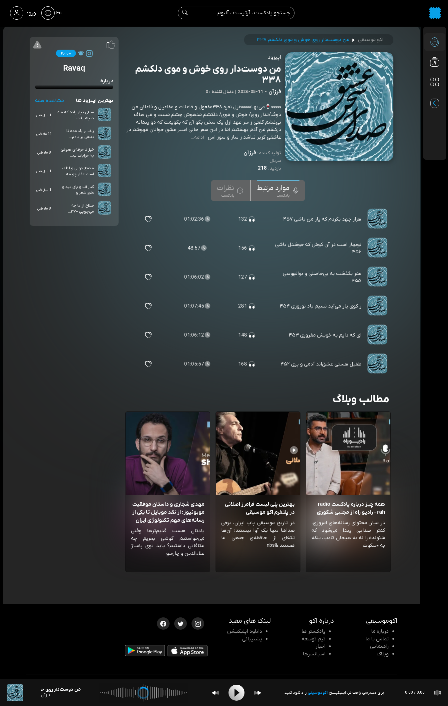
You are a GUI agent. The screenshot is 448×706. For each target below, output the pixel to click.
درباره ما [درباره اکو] (380, 631)
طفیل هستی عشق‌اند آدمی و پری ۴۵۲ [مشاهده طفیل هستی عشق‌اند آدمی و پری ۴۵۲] (320, 364)
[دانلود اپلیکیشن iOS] (188, 652)
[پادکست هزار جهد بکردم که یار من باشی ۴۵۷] (378, 219)
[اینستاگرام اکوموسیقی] (198, 623)
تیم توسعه (313, 639)
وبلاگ (383, 654)
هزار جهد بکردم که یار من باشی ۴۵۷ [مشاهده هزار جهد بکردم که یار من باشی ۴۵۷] (322, 219)
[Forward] (257, 693)
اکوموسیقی (318, 692)
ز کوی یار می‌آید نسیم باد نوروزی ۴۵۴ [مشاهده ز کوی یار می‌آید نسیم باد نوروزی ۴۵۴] (320, 306)
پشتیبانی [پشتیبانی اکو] (252, 639)
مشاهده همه (49, 100)
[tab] (278, 190)
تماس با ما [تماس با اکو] (377, 639)
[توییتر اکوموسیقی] (180, 623)
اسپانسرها (314, 654)
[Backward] (216, 693)
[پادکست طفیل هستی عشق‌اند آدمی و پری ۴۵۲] (378, 364)
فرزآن (249, 153)
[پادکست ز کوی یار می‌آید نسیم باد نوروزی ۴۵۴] (378, 306)
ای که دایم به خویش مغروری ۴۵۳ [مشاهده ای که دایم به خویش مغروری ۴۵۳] (325, 335)
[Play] (236, 692)
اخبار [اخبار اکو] (320, 646)
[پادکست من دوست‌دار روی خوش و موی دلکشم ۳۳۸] (15, 692)
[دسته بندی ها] (434, 82)
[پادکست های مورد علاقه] (434, 95)
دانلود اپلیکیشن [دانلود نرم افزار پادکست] (244, 631)
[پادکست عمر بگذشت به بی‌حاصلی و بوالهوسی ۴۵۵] (378, 277)
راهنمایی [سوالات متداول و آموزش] (379, 646)
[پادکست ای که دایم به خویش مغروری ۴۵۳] (378, 335)
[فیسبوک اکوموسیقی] (163, 623)
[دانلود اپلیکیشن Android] (145, 652)
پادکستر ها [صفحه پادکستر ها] (313, 631)
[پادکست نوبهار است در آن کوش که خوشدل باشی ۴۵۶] (378, 248)
